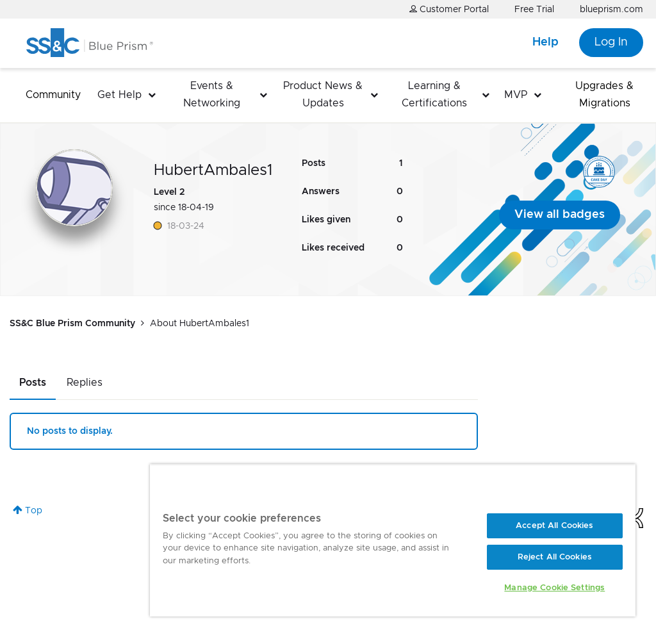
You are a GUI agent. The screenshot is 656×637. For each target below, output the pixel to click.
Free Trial (534, 9)
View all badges (559, 214)
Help (545, 42)
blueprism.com (611, 9)
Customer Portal (449, 9)
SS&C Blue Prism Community (72, 323)
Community (53, 95)
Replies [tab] (84, 382)
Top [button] (33, 510)
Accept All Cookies (554, 526)
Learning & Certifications (434, 94)
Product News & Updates (323, 94)
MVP (515, 95)
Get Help (119, 95)
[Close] (612, 490)
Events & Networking (211, 94)
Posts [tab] (32, 382)
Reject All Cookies (555, 557)
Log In (611, 42)
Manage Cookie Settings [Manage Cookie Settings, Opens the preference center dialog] (554, 588)
